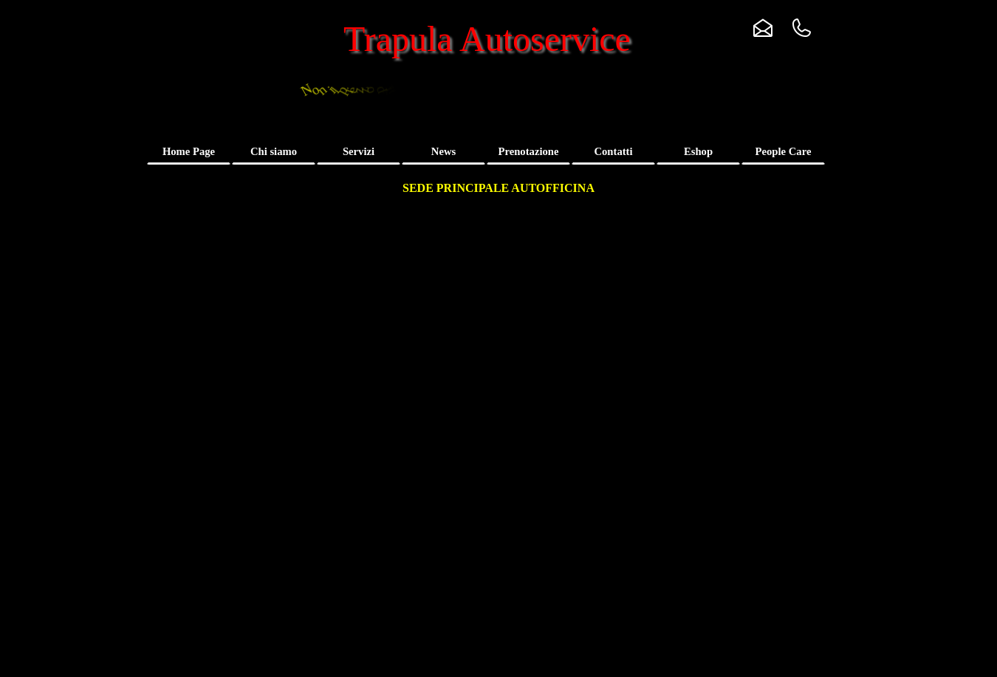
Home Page (188, 151)
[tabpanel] (498, 188)
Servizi (358, 151)
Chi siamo (273, 151)
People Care (784, 151)
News (443, 151)
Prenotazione (528, 151)
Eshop (698, 151)
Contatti (613, 151)
